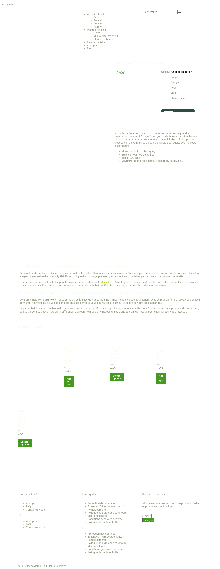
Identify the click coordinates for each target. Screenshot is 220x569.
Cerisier (97, 23)
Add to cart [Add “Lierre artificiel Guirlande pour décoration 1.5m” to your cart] (69, 381)
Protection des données (101, 503)
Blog (89, 48)
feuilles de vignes (89, 299)
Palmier (97, 26)
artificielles (106, 282)
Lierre (96, 32)
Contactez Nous (35, 509)
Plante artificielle (96, 29)
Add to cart (174, 117)
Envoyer (148, 520)
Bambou (98, 17)
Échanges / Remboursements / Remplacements (106, 508)
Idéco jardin (7, 4)
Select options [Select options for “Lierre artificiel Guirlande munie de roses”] (117, 377)
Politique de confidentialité (103, 522)
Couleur (165, 71)
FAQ (28, 506)
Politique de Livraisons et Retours (107, 512)
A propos (92, 45)
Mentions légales (97, 515)
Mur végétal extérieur (105, 36)
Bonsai (97, 20)
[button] (49, 515)
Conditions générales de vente (105, 519)
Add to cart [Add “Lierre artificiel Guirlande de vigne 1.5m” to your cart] (161, 378)
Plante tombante (103, 39)
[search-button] (179, 12)
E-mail (146, 516)
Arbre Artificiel (95, 14)
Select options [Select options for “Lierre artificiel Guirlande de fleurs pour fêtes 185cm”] (25, 443)
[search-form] (160, 12)
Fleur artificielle (96, 42)
